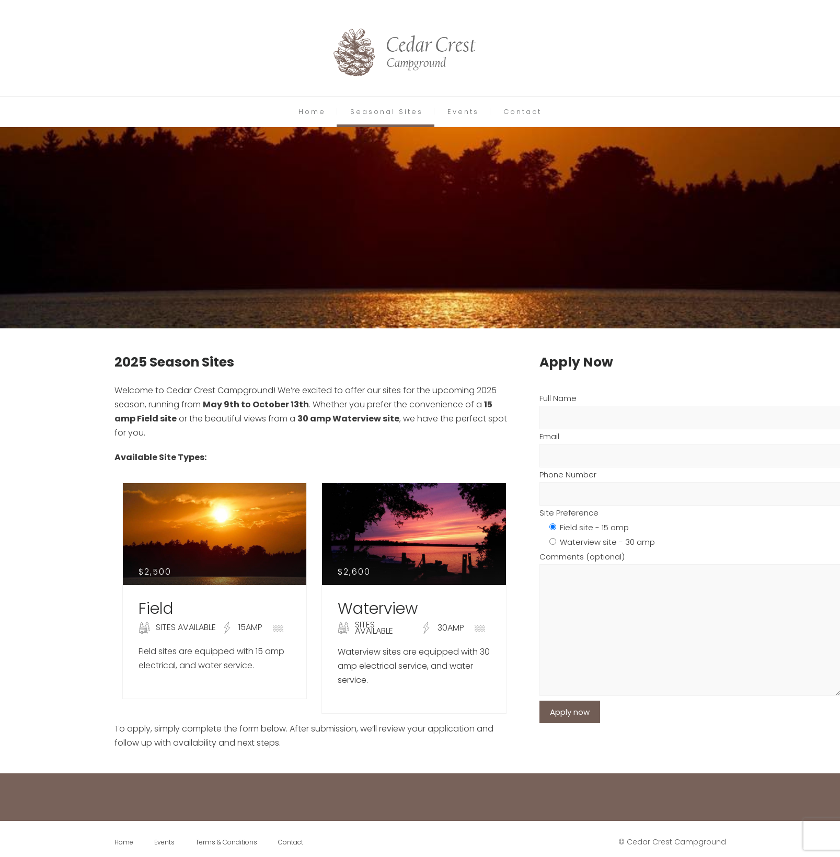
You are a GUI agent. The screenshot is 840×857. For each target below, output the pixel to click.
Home (312, 112)
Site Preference (569, 512)
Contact (522, 112)
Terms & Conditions (226, 842)
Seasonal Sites (386, 112)
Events (463, 112)
